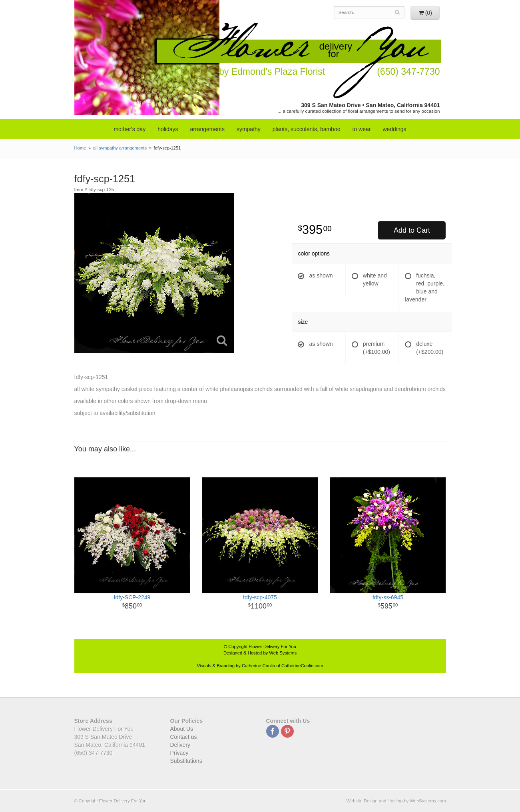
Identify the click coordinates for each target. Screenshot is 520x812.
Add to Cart (412, 230)
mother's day (129, 129)
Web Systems (283, 652)
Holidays (167, 129)
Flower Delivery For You (272, 646)
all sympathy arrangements (120, 148)
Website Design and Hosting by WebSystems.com (396, 800)
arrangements (207, 129)
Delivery (180, 745)
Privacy (179, 753)
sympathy (249, 129)
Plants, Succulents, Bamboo (307, 129)
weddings (394, 129)
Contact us (183, 737)
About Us (181, 729)
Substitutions (186, 761)
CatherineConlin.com (302, 665)
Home (80, 148)
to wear (361, 129)
